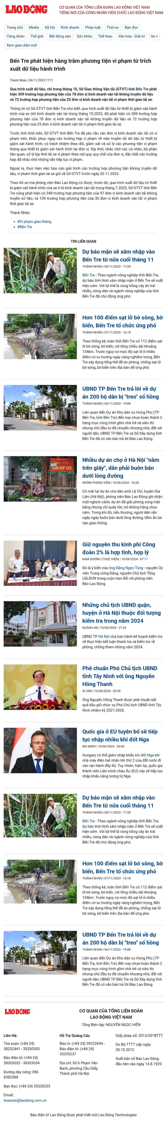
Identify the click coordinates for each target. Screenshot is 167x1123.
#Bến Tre (24, 227)
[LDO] (40, 271)
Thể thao (105, 36)
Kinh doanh (70, 27)
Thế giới (36, 36)
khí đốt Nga (144, 755)
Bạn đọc (131, 27)
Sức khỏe (84, 36)
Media (34, 27)
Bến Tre (142, 89)
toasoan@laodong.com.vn (25, 1100)
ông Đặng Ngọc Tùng (126, 568)
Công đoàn (15, 36)
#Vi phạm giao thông (34, 221)
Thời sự (112, 27)
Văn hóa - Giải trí (131, 36)
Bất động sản (60, 36)
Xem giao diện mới (22, 45)
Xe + (154, 36)
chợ (113, 491)
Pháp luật (93, 27)
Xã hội (50, 27)
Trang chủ (15, 27)
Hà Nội (104, 636)
